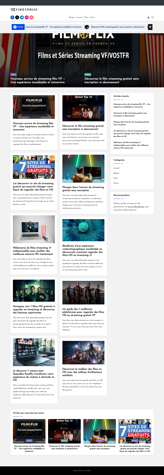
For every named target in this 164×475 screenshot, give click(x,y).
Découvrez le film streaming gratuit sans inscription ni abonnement (125, 27)
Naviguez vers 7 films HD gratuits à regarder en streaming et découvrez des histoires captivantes (34, 309)
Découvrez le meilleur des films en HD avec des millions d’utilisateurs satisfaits (82, 372)
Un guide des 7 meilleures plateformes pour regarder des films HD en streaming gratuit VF (83, 312)
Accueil (116, 168)
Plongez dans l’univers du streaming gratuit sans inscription (131, 123)
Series (13, 74)
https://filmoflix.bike (136, 207)
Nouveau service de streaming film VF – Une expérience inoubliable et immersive (57, 27)
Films (116, 178)
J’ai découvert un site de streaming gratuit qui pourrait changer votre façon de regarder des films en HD (33, 186)
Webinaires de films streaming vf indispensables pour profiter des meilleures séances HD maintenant (33, 251)
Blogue (88, 74)
